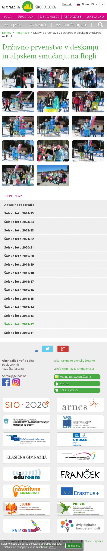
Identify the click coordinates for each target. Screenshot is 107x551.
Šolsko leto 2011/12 (19, 324)
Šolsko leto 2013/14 (19, 307)
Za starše (38, 25)
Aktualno (95, 17)
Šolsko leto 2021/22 (19, 239)
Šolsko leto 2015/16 (19, 290)
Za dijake (12, 25)
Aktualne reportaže (19, 205)
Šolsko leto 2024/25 (19, 213)
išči (100, 25)
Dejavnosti (49, 17)
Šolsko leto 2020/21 (19, 247)
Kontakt (67, 4)
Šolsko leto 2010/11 (19, 333)
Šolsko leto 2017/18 (19, 273)
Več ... (52, 547)
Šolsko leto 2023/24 (19, 222)
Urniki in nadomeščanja (75, 376)
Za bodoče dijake (71, 25)
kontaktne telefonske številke (75, 360)
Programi (26, 17)
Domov (6, 33)
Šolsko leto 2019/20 (19, 256)
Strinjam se (73, 545)
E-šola (64, 383)
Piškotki (87, 540)
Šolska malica (69, 390)
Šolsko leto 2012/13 (19, 316)
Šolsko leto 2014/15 (19, 299)
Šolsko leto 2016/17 (19, 281)
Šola (8, 17)
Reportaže (72, 17)
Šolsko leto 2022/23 (19, 230)
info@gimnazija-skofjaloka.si (75, 369)
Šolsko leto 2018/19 (19, 264)
